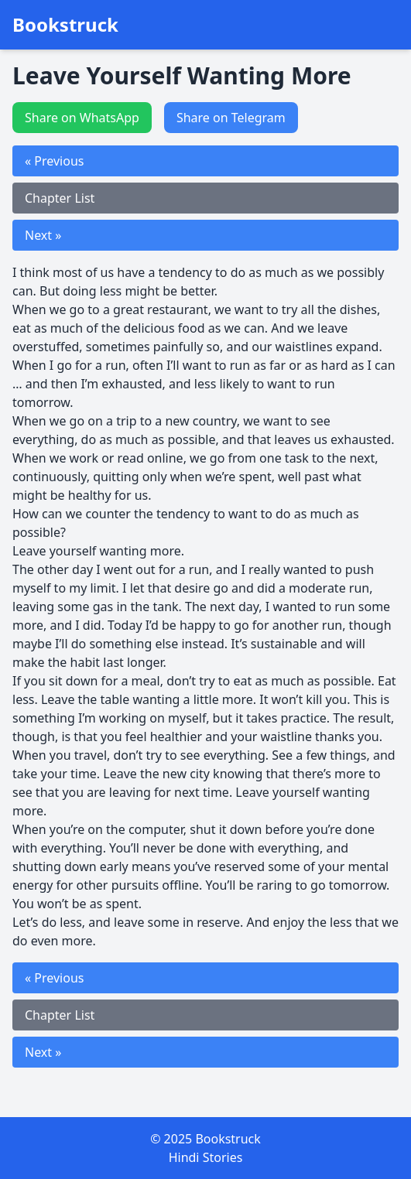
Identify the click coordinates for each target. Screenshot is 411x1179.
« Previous (54, 160)
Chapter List (59, 198)
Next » (43, 235)
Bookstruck (65, 24)
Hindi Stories (206, 1157)
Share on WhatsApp (82, 117)
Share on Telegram (231, 117)
